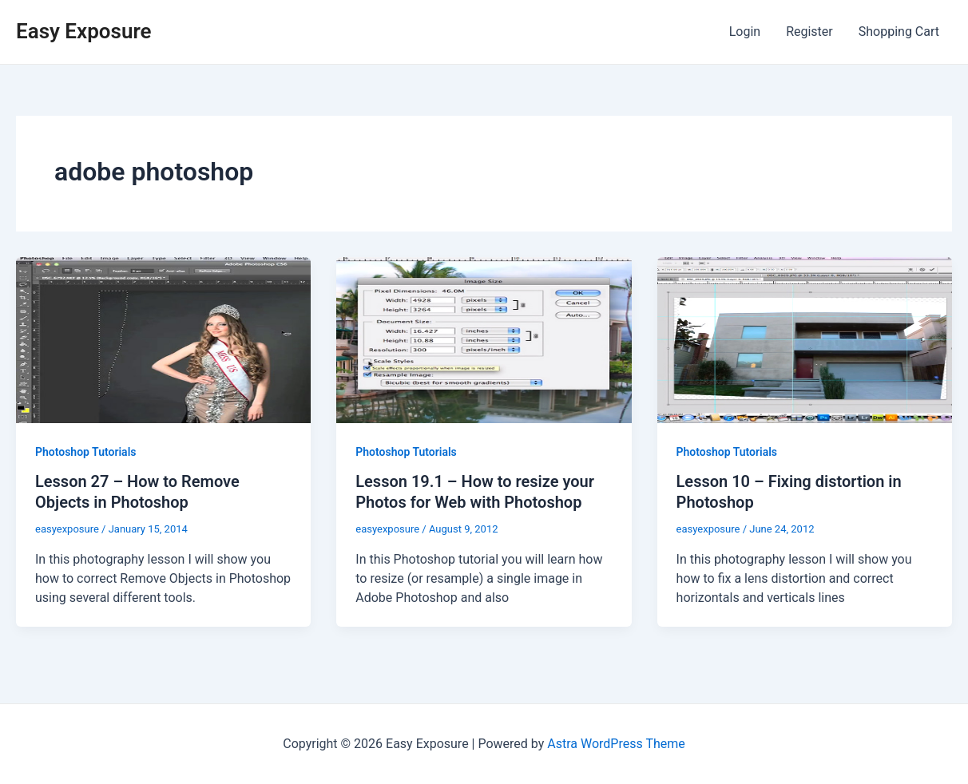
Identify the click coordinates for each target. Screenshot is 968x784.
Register (809, 31)
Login (744, 31)
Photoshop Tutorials (85, 451)
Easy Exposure (84, 31)
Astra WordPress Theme (615, 743)
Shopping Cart (899, 31)
